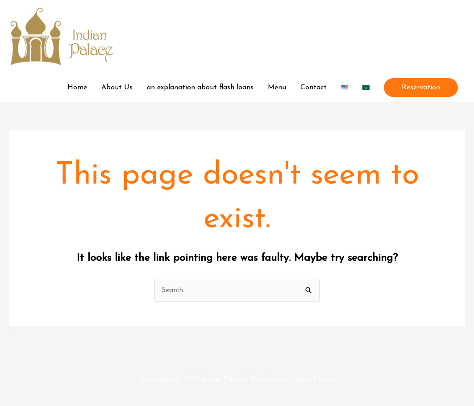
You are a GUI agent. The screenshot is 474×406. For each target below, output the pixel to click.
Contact (313, 87)
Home (77, 87)
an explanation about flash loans (200, 87)
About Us (117, 87)
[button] (421, 87)
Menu (277, 87)
